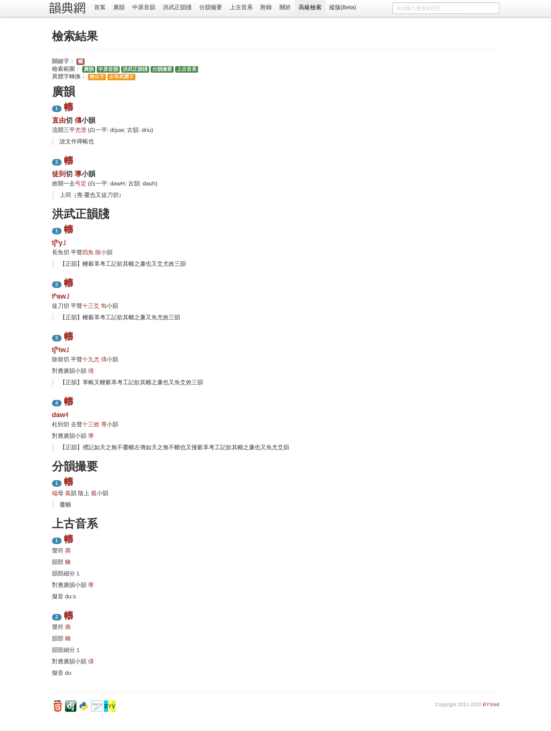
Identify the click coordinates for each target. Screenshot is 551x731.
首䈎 (100, 7)
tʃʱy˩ (59, 243)
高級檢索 (310, 7)
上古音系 (241, 7)
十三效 (90, 424)
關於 (285, 7)
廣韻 (119, 7)
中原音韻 (143, 7)
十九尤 (90, 359)
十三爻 (90, 305)
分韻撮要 (210, 7)
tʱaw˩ (60, 296)
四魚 (88, 252)
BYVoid (491, 704)
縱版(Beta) (342, 7)
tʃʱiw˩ (60, 350)
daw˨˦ (60, 415)
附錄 (266, 7)
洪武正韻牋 (177, 7)
